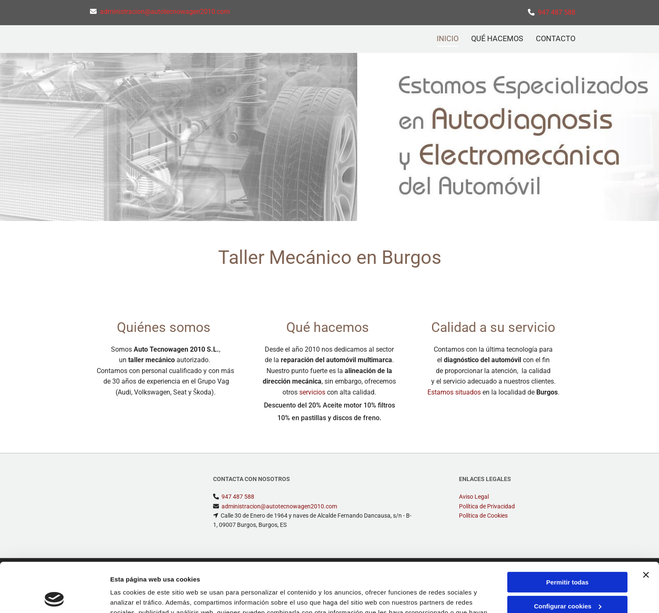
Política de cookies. (323, 573)
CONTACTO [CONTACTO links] (555, 38)
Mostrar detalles (134, 596)
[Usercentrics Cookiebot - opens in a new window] (54, 596)
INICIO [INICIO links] (448, 38)
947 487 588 (556, 12)
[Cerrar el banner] (646, 526)
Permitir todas (567, 533)
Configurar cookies (567, 556)
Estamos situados (454, 392)
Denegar (567, 580)
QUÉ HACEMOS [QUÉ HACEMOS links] (497, 38)
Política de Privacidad (487, 506)
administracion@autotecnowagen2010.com (165, 12)
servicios (312, 392)
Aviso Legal (474, 496)
